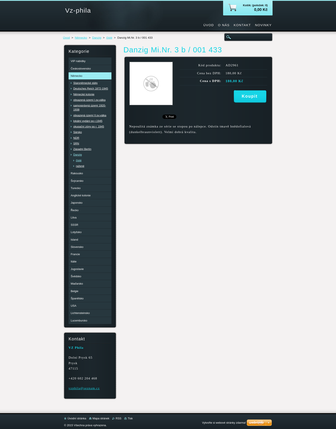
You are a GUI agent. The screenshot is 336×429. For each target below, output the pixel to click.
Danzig (96, 37)
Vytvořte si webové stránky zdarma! (224, 422)
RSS (119, 418)
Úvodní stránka (77, 418)
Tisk (130, 418)
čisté (109, 37)
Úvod (66, 37)
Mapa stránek (101, 418)
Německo (81, 37)
